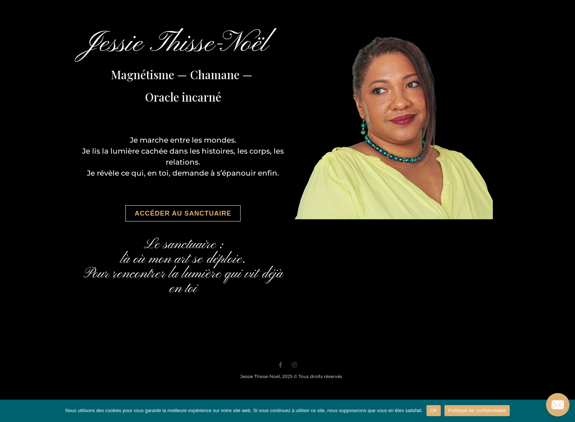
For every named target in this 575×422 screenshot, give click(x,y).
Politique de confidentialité (477, 410)
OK (433, 410)
